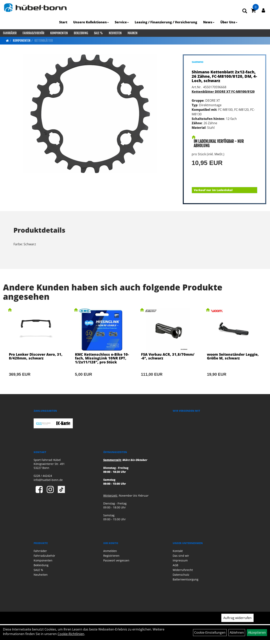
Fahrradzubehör (33, 33)
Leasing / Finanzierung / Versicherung (166, 22)
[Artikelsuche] (244, 11)
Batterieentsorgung (185, 579)
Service (122, 22)
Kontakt (178, 551)
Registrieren (111, 556)
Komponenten (59, 33)
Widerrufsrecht (183, 570)
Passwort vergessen (116, 560)
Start (63, 22)
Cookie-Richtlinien (71, 634)
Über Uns (228, 22)
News (208, 22)
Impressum (180, 560)
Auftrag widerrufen (237, 618)
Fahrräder (10, 33)
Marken (132, 33)
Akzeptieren (257, 632)
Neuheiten (115, 33)
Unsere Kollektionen (91, 22)
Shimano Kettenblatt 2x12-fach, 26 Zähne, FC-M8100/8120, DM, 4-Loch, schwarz (224, 76)
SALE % (98, 33)
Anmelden (110, 551)
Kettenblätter (43, 41)
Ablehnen (237, 632)
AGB (175, 565)
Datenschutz (181, 574)
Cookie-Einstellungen (209, 632)
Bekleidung (81, 33)
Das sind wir (181, 556)
